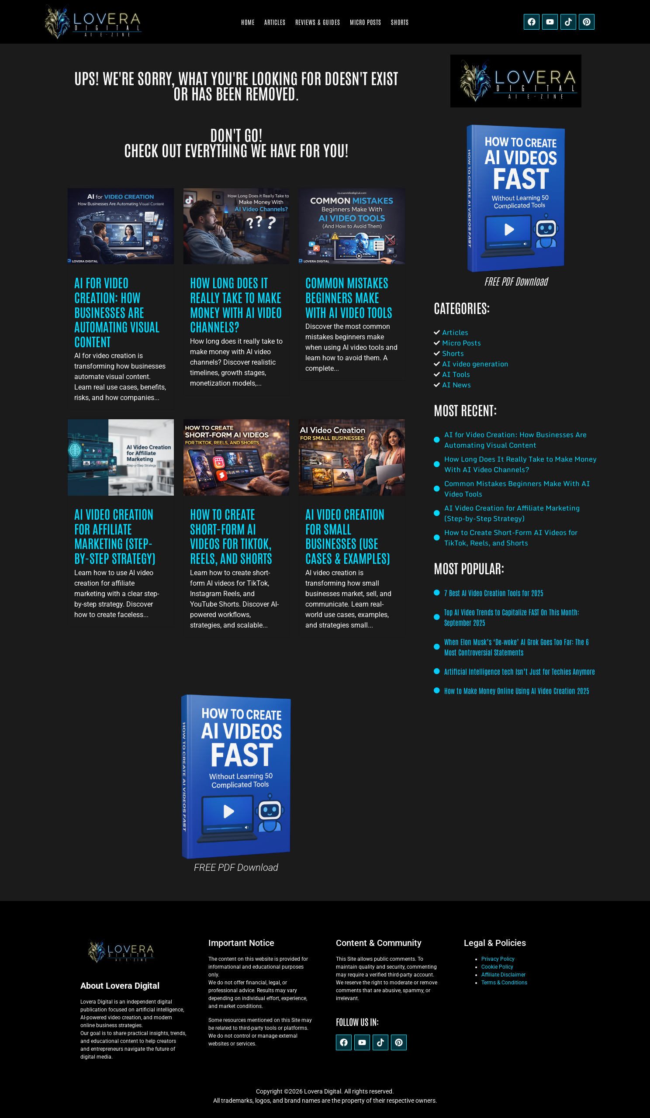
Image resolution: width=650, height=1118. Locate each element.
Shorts (400, 22)
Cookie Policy (497, 967)
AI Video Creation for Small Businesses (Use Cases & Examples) (347, 536)
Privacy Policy (498, 959)
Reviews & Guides (317, 22)
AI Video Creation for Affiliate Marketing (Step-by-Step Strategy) (115, 536)
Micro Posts (365, 22)
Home (248, 22)
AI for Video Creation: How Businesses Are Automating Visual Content (116, 311)
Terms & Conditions (504, 983)
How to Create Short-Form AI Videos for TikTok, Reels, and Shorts (231, 536)
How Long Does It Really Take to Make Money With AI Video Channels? (236, 304)
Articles (275, 22)
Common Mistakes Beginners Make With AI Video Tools (348, 296)
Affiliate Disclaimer (503, 975)
